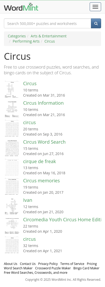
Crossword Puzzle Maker (53, 268)
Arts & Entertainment (49, 36)
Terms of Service (72, 264)
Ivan (27, 200)
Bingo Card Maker (86, 268)
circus (29, 122)
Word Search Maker (18, 268)
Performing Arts (26, 41)
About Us (10, 264)
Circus (49, 41)
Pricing (92, 264)
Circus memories (41, 180)
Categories (17, 36)
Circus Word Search (44, 142)
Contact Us (28, 264)
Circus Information (43, 103)
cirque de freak (39, 161)
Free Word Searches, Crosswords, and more (35, 272)
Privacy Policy (48, 264)
